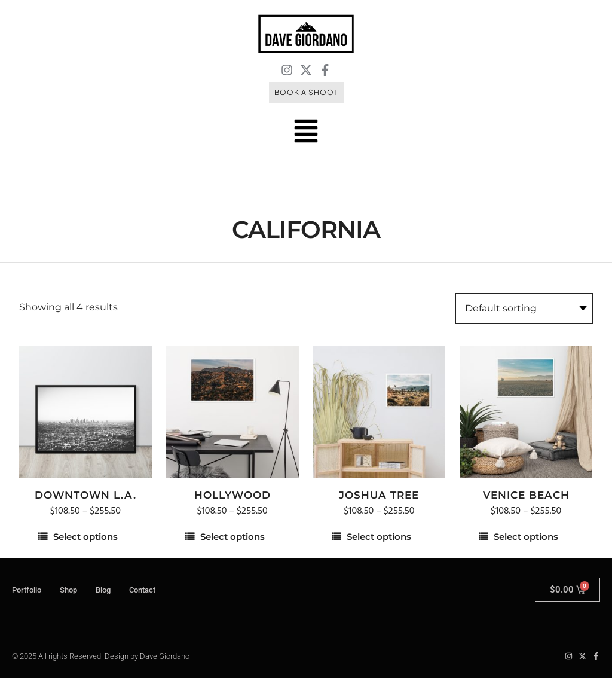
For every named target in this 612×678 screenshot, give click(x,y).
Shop (68, 589)
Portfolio (26, 589)
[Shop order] (524, 308)
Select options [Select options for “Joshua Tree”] (379, 536)
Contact (142, 589)
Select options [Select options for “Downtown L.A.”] (85, 536)
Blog (103, 589)
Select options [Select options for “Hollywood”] (232, 536)
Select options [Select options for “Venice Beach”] (526, 536)
